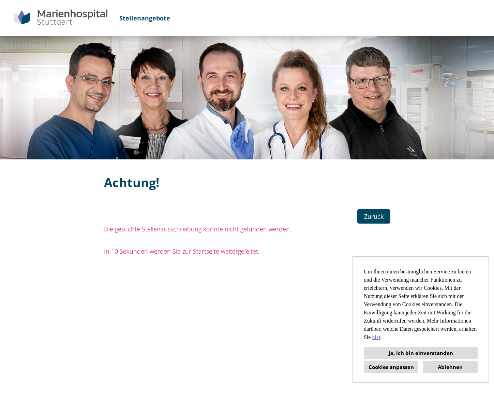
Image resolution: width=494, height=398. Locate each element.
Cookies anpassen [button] (391, 367)
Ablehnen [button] (450, 367)
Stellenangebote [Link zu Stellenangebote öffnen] (144, 18)
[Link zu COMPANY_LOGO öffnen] (61, 18)
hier (376, 337)
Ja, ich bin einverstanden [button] (421, 353)
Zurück (374, 216)
